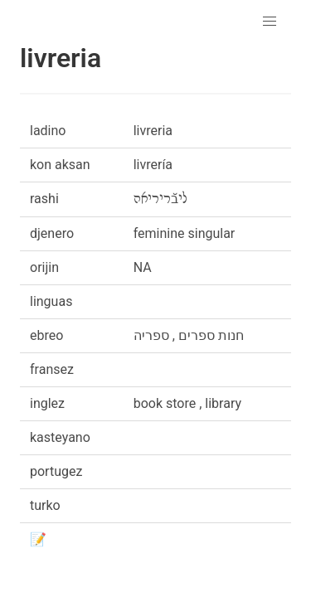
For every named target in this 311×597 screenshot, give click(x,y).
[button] (269, 21)
